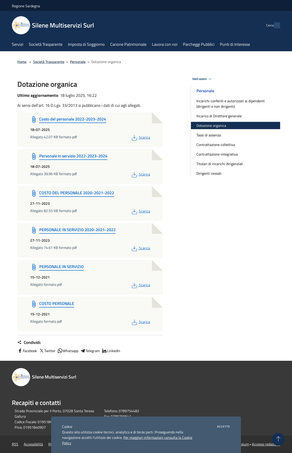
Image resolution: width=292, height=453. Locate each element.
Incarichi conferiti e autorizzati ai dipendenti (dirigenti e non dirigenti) (230, 103)
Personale (78, 61)
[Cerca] (274, 25)
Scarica (140, 137)
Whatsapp (67, 350)
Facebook (27, 350)
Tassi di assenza (208, 135)
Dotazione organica (211, 125)
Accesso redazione (266, 444)
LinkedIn (111, 350)
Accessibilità (33, 444)
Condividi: (29, 342)
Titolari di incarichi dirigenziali (219, 163)
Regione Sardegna (26, 6)
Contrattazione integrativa (217, 154)
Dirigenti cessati (209, 173)
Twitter (47, 350)
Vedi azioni (202, 79)
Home (21, 61)
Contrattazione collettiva (215, 144)
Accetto (223, 426)
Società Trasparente (48, 61)
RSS (15, 444)
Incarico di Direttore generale (219, 116)
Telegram (90, 350)
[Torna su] (278, 439)
